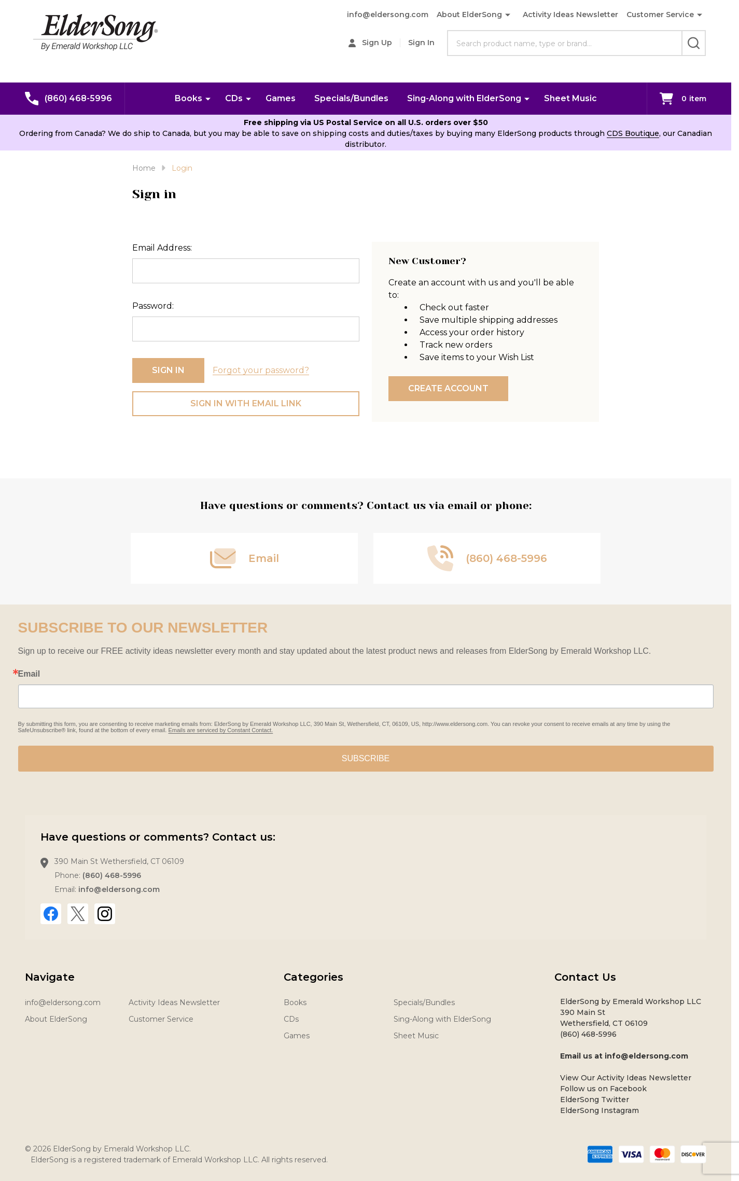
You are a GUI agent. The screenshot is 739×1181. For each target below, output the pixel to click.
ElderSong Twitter (594, 1099)
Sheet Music (570, 98)
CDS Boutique (633, 133)
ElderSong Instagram (599, 1110)
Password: (153, 306)
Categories (313, 977)
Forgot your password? (261, 370)
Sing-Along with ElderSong (464, 98)
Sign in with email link (245, 403)
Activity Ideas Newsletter (570, 14)
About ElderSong (469, 14)
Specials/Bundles (351, 98)
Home (144, 168)
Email (29, 674)
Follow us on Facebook (603, 1088)
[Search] (693, 43)
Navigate (50, 977)
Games (281, 98)
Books (188, 98)
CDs (234, 98)
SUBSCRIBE (365, 758)
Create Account (448, 388)
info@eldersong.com (387, 14)
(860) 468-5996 (111, 875)
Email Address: (162, 248)
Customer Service (660, 14)
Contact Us (585, 977)
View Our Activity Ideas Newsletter (625, 1077)
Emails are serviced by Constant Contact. (220, 730)
